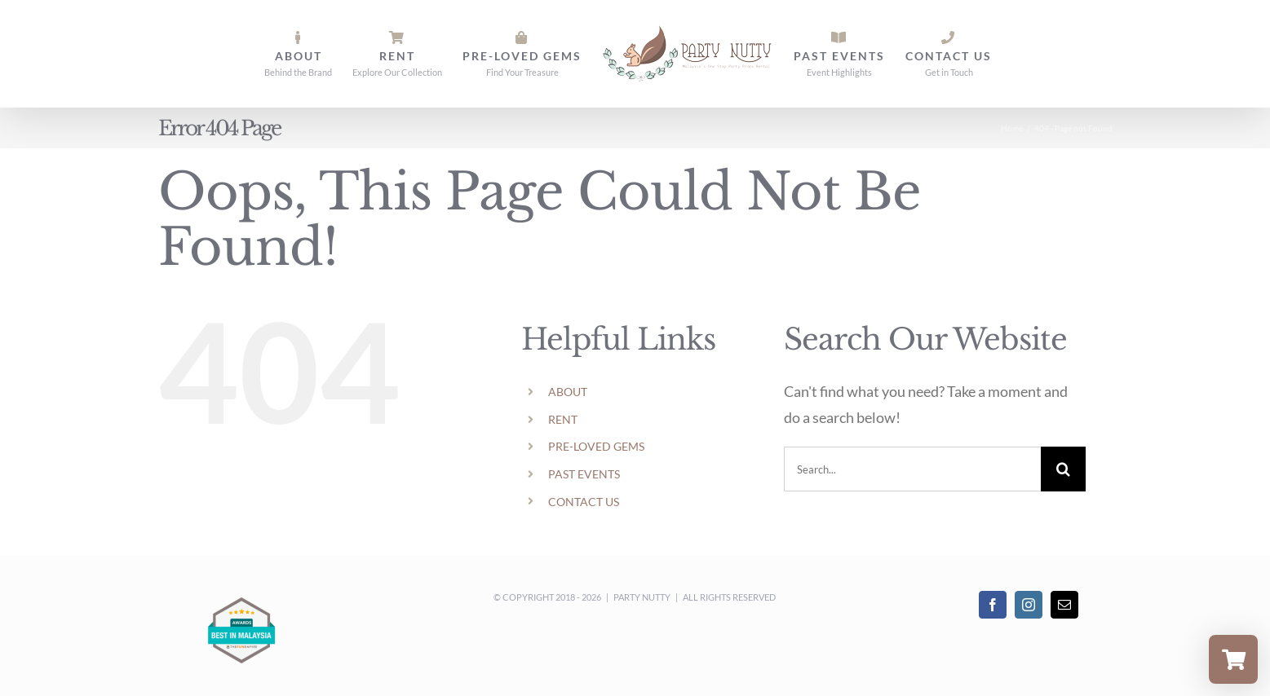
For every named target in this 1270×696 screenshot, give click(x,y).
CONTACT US (583, 502)
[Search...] (912, 469)
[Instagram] (1028, 605)
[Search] (1063, 469)
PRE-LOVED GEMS (596, 446)
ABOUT (567, 392)
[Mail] (1064, 605)
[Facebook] (993, 605)
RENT (562, 419)
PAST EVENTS (584, 474)
